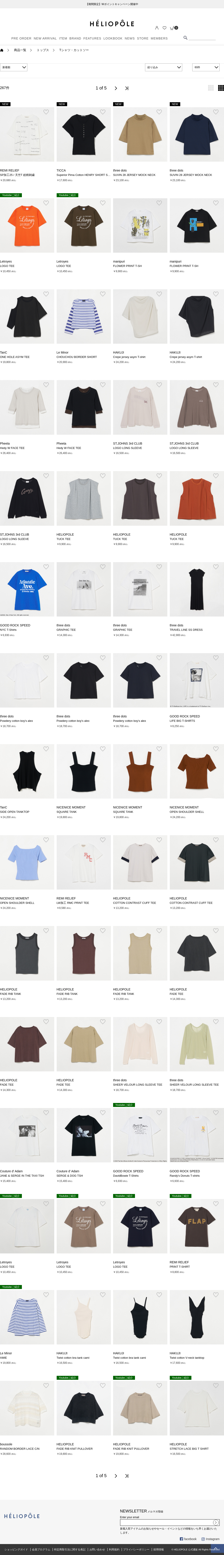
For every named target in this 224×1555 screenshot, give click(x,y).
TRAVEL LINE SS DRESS (186, 629)
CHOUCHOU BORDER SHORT (77, 357)
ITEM (63, 38)
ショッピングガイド (16, 1549)
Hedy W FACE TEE (12, 448)
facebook (188, 1539)
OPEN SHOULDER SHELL (187, 811)
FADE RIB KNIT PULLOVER (75, 1448)
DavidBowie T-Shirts (126, 1175)
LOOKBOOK (112, 38)
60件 (197, 67)
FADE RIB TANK (10, 994)
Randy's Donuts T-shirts (185, 1175)
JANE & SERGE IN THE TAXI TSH (22, 1175)
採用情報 (158, 1549)
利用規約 (114, 1549)
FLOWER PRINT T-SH (127, 266)
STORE (143, 38)
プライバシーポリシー (136, 1549)
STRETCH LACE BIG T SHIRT (189, 1448)
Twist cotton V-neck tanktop (187, 1357)
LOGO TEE (7, 266)
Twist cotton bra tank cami (73, 1357)
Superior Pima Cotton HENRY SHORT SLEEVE (87, 175)
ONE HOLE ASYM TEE (15, 357)
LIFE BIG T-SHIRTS (182, 720)
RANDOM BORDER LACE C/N (19, 1448)
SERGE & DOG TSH (70, 1175)
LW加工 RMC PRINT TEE (73, 902)
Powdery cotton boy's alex (16, 720)
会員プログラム (41, 1549)
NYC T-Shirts (8, 629)
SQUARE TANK (67, 811)
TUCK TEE (64, 539)
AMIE (3, 1357)
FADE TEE (177, 994)
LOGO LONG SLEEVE (127, 448)
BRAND (75, 38)
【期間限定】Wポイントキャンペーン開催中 (112, 4)
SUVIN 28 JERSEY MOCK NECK (134, 175)
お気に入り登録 (46, 112)
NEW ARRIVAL (45, 38)
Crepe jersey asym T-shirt (129, 357)
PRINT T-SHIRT (180, 1266)
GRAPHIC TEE (66, 629)
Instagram (210, 1539)
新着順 (6, 67)
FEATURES (92, 38)
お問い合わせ (97, 1549)
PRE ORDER (21, 38)
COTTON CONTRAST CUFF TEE (134, 902)
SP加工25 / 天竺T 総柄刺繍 (17, 175)
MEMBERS (159, 38)
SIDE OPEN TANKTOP (14, 811)
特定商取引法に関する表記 (70, 1549)
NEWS (130, 38)
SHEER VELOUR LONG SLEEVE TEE (137, 1084)
